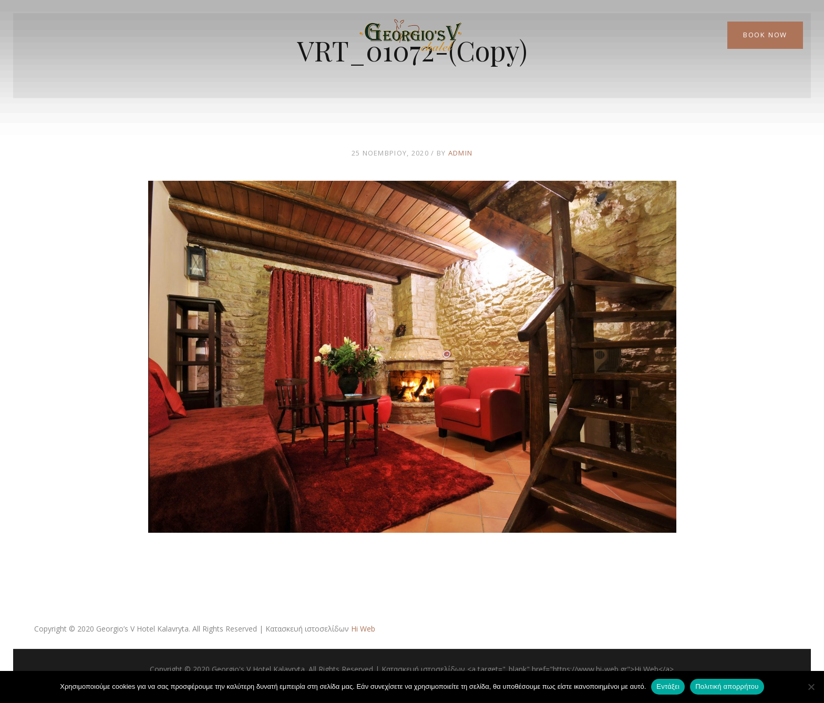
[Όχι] (811, 686)
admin (460, 153)
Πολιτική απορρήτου (726, 686)
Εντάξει (667, 686)
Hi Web (363, 629)
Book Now (765, 34)
